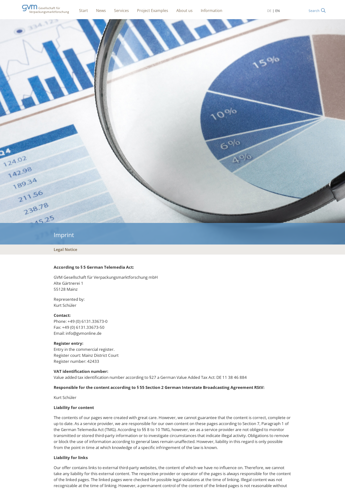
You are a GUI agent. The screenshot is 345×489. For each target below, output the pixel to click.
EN (277, 10)
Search (314, 10)
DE (269, 10)
